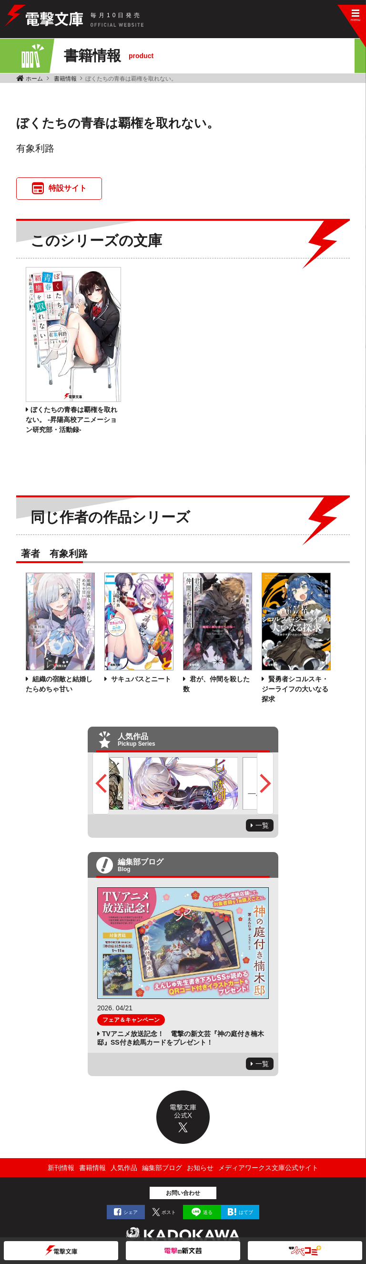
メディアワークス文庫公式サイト (268, 1168)
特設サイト (68, 188)
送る (208, 1212)
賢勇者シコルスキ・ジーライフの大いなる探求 (295, 689)
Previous (100, 783)
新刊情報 (61, 1168)
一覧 (262, 825)
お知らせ (200, 1168)
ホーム (34, 78)
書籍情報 (65, 78)
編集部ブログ (162, 1168)
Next (265, 783)
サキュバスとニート (140, 679)
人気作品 (124, 1168)
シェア (130, 1212)
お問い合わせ (183, 1193)
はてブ (246, 1212)
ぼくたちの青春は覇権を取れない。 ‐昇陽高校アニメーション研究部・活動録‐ (71, 419)
